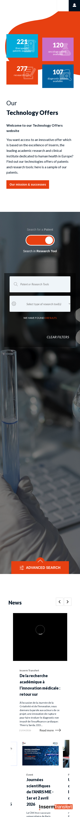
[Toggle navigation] (62, 5)
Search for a (40, 229)
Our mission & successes (28, 184)
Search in (40, 251)
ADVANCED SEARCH (43, 568)
